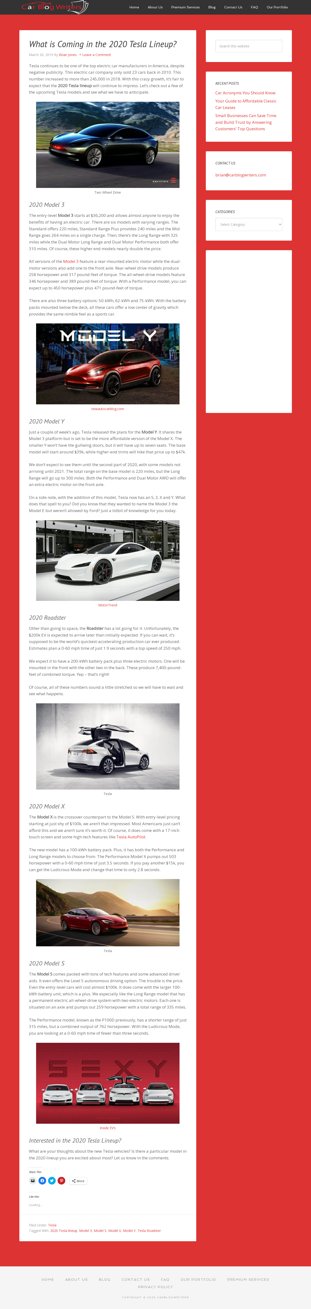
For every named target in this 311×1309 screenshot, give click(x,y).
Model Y (129, 1230)
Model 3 (71, 261)
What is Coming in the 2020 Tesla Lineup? (102, 44)
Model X (114, 1230)
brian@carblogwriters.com (240, 175)
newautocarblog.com (107, 408)
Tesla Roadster (149, 1230)
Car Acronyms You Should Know (245, 93)
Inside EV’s (108, 1128)
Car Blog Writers (55, 7)
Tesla (52, 1225)
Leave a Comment (96, 54)
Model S (100, 1230)
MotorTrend (107, 605)
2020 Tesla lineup (63, 1230)
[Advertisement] (248, 331)
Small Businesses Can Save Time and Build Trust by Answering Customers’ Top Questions (245, 122)
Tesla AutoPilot (130, 837)
